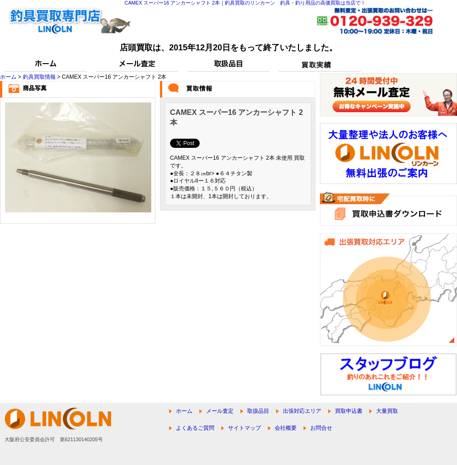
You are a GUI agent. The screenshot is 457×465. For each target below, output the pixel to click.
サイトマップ (244, 428)
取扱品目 (258, 411)
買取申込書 (348, 411)
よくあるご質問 (195, 428)
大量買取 (387, 411)
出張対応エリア (302, 411)
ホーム (8, 77)
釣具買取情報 (39, 77)
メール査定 (220, 411)
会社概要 (286, 428)
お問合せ (321, 428)
